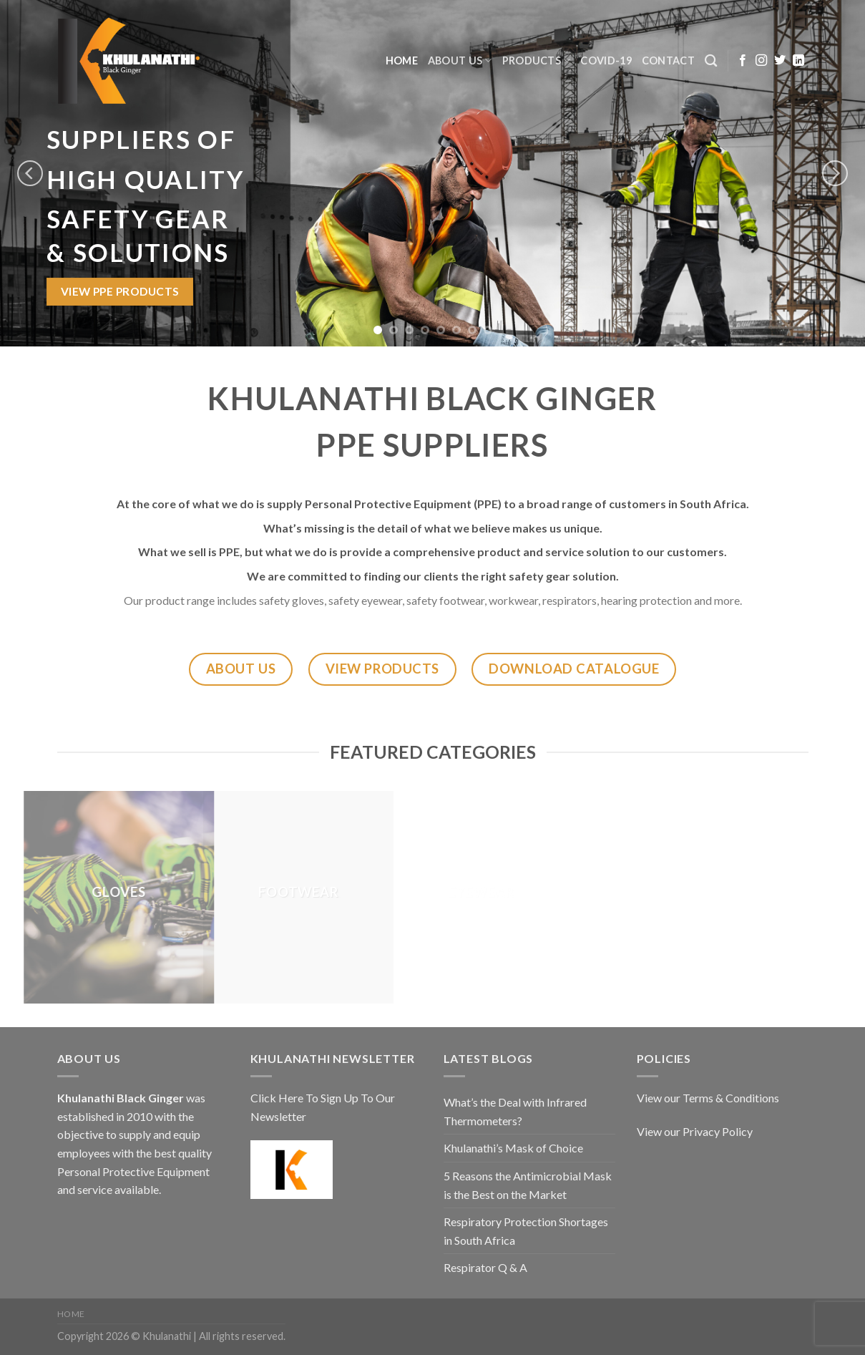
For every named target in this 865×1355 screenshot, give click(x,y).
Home (402, 60)
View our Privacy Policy (695, 1131)
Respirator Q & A (485, 1267)
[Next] (835, 173)
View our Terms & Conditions (708, 1097)
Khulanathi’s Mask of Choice (513, 1148)
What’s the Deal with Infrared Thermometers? (515, 1111)
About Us (460, 60)
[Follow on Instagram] (761, 60)
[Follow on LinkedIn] (798, 60)
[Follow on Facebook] (742, 60)
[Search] (711, 61)
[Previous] (30, 173)
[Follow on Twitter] (780, 60)
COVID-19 (605, 60)
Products (536, 60)
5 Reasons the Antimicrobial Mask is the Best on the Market (528, 1185)
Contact (668, 60)
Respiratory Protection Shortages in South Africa (526, 1231)
